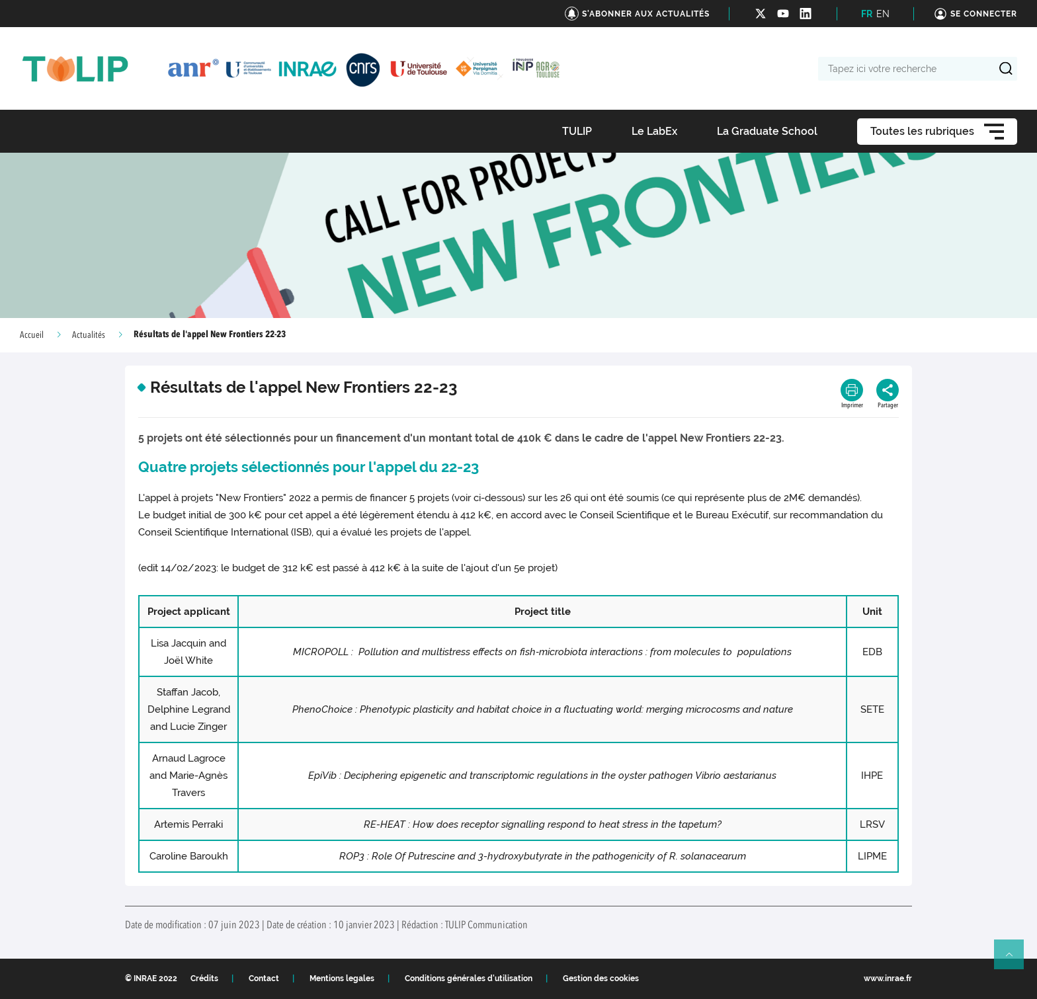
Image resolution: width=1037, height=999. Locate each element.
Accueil (32, 335)
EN (883, 14)
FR (866, 14)
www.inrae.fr (888, 978)
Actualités (88, 335)
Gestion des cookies (601, 978)
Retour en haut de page (1014, 960)
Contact (264, 978)
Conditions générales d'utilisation (468, 978)
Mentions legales (342, 978)
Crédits (204, 978)
